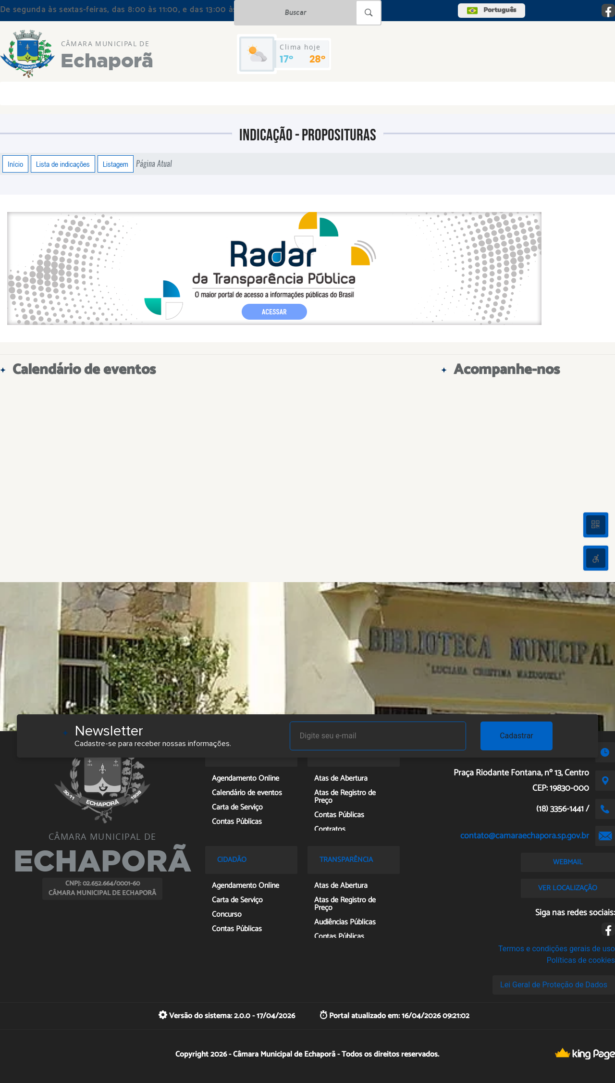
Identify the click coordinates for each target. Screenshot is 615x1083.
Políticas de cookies (581, 960)
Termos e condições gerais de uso (556, 948)
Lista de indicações (63, 164)
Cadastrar (516, 735)
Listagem (115, 164)
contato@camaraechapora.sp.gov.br (524, 836)
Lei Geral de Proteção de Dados (553, 984)
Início (15, 164)
